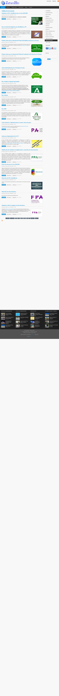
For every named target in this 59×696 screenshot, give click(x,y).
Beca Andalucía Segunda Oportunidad (10, 81)
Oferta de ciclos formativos (9, 209)
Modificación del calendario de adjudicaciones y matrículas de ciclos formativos (20, 149)
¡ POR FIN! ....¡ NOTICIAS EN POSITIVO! (37, 322)
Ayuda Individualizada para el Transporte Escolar (13, 67)
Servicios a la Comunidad (50, 36)
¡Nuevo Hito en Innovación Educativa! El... (38, 314)
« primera (7, 218)
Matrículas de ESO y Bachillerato (9, 178)
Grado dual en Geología (24, 317)
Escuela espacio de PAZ (49, 20)
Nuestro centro (14, 7)
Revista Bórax (21, 7)
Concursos (47, 25)
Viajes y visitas (48, 42)
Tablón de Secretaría (49, 40)
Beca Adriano (5, 95)
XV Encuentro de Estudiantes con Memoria (8, 322)
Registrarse (54, 1)
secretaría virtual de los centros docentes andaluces (10, 90)
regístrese (14, 36)
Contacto (30, 7)
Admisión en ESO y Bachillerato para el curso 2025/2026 (15, 13)
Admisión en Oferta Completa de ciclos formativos (13, 205)
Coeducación (48, 23)
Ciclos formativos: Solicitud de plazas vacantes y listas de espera (16, 122)
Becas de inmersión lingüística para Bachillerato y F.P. (14, 26)
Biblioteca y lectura (49, 18)
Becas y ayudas (48, 14)
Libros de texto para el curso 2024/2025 (11, 164)
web (28, 33)
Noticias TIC (48, 29)
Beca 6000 (4, 108)
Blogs (26, 7)
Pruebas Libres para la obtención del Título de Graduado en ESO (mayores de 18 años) (22, 54)
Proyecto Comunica (49, 34)
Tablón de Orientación (49, 38)
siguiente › (32, 218)
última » (36, 218)
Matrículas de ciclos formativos (9, 191)
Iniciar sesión (49, 1)
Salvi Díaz (32, 334)
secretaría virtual (24, 45)
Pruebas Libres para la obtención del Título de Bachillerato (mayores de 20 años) (20, 40)
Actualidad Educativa (49, 12)
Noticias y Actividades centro (50, 31)
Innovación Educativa (49, 27)
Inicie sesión (9, 36)
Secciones (3, 7)
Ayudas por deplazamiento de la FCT (10, 136)
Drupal (31, 336)
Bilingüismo (47, 16)
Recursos (8, 7)
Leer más (4, 18)
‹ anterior (12, 218)
